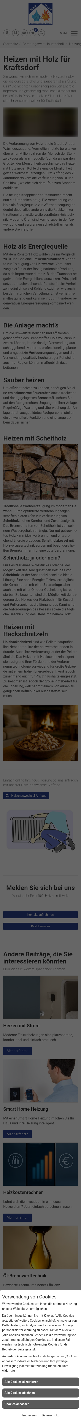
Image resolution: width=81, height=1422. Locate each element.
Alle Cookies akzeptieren (21, 1382)
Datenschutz (50, 1415)
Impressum (29, 1415)
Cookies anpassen (17, 1404)
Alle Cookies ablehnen (20, 1392)
